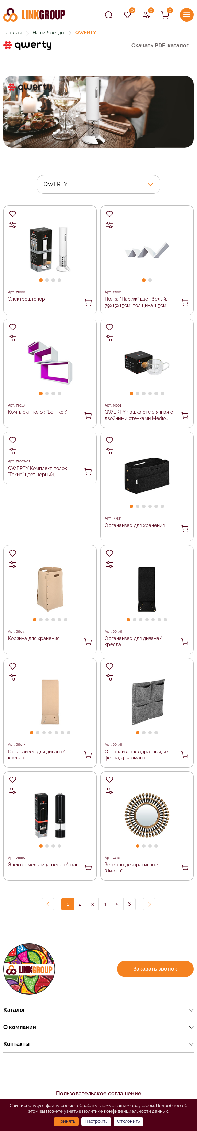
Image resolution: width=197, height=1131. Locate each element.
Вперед (149, 904)
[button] (41, 280)
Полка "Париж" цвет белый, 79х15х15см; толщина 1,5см (136, 302)
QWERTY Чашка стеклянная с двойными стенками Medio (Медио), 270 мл (139, 415)
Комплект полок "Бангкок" (37, 412)
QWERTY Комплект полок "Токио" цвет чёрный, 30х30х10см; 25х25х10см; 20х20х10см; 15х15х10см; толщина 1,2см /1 (37, 472)
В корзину (88, 302)
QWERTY (55, 184)
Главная (12, 32)
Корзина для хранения (33, 638)
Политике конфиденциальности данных (125, 1111)
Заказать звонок (155, 969)
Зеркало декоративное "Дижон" (131, 867)
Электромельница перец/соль (43, 864)
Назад (48, 904)
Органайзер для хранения (135, 525)
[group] (98, 112)
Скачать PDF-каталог (160, 46)
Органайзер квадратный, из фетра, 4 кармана (136, 755)
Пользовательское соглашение (98, 1093)
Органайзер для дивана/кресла (133, 641)
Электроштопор (26, 299)
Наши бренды (48, 32)
